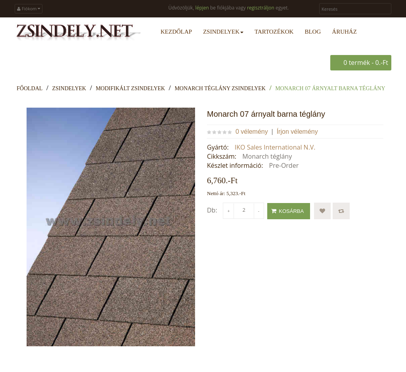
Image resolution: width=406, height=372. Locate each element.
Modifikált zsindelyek (130, 88)
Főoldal (29, 88)
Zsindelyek (69, 88)
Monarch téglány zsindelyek (220, 88)
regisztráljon (260, 7)
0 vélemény (252, 131)
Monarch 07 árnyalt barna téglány (330, 88)
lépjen (202, 7)
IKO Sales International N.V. (275, 147)
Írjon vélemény (297, 131)
